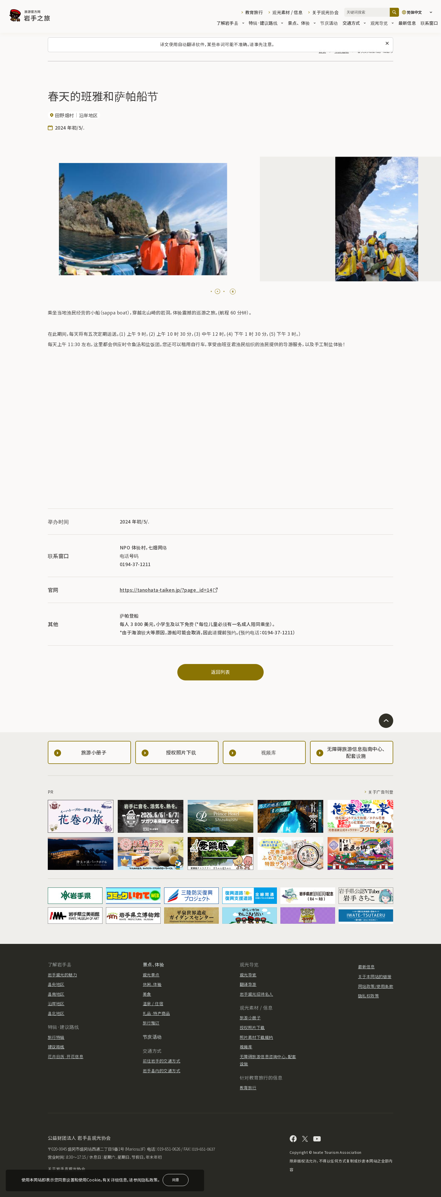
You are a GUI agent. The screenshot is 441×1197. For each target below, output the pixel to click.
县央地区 (56, 984)
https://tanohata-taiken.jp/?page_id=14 (169, 589)
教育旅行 (254, 12)
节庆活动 (329, 23)
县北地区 (56, 1013)
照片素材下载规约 (256, 1037)
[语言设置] (418, 12)
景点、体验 (301, 23)
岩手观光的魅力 (62, 975)
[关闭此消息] (387, 43)
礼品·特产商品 (156, 1013)
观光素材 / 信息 (287, 12)
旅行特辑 (56, 1037)
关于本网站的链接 (374, 976)
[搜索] (394, 12)
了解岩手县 (230, 23)
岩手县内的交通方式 (161, 1070)
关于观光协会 (325, 12)
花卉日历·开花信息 (65, 1056)
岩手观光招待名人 (256, 994)
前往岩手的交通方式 (161, 1061)
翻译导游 (248, 984)
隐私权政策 (368, 996)
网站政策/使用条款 (375, 986)
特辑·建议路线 (266, 23)
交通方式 (354, 23)
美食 (147, 994)
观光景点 (151, 975)
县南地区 (56, 994)
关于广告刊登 (380, 792)
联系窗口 (429, 23)
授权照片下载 (252, 1027)
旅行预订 (151, 1023)
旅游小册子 (250, 1017)
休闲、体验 (152, 984)
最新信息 (407, 23)
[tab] (211, 291)
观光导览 (382, 23)
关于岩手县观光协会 (66, 1169)
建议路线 (56, 1047)
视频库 (246, 1047)
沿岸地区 (56, 1003)
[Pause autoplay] (233, 292)
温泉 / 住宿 (153, 1003)
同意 (175, 1179)
